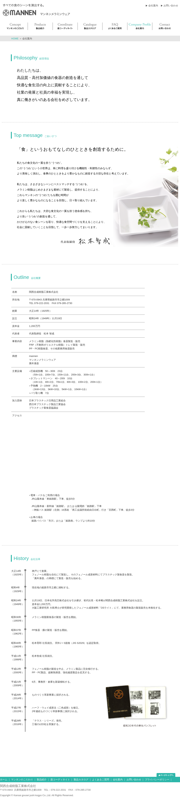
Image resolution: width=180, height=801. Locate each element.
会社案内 (153, 5)
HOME (15, 38)
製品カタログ (81, 779)
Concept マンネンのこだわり (15, 26)
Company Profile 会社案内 (140, 26)
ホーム (3, 779)
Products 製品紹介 (40, 26)
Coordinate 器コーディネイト (65, 26)
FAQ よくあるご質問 (115, 26)
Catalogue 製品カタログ (90, 26)
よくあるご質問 (100, 779)
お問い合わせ (171, 5)
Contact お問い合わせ (165, 26)
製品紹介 (41, 779)
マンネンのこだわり (22, 779)
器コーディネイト (60, 779)
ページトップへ (166, 775)
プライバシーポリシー (157, 779)
